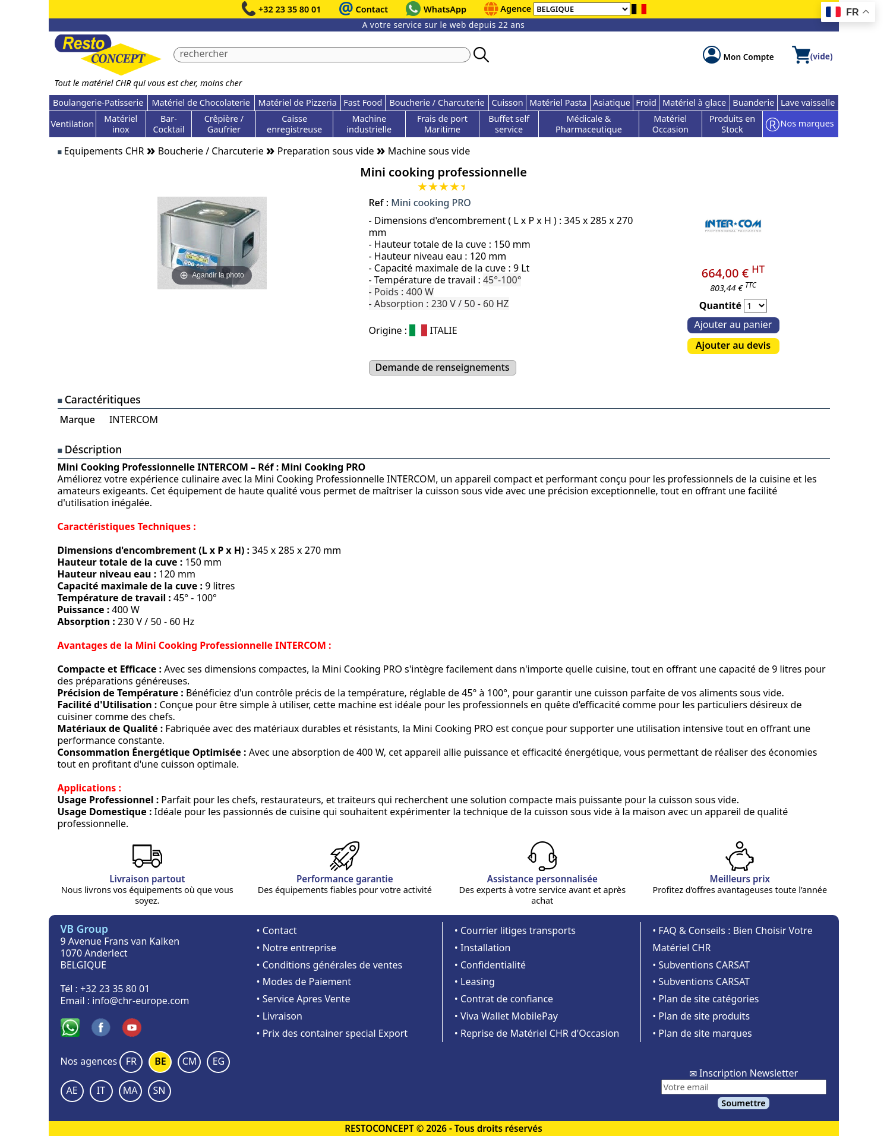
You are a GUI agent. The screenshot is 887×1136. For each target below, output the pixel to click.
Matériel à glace (694, 102)
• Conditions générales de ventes (330, 964)
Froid (646, 102)
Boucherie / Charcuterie (436, 102)
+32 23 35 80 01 (289, 9)
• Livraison (279, 1016)
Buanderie (753, 102)
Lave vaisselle (808, 102)
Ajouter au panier (733, 324)
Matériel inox (120, 124)
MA (130, 1090)
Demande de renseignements (442, 367)
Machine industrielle (369, 124)
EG (219, 1061)
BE (160, 1061)
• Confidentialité (490, 964)
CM (189, 1061)
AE (71, 1090)
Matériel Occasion (670, 124)
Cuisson (507, 102)
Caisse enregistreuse (294, 124)
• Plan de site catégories (705, 998)
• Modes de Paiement (304, 981)
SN (159, 1090)
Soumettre (743, 1103)
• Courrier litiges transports (515, 930)
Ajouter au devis (733, 345)
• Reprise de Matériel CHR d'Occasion (537, 1033)
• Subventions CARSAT (701, 964)
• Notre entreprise (297, 947)
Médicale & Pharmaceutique (588, 124)
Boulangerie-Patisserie (98, 102)
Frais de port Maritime (442, 124)
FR (131, 1061)
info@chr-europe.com (140, 1000)
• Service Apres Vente (304, 998)
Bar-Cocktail (168, 124)
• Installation (482, 947)
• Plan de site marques (702, 1033)
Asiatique (611, 102)
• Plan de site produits (701, 1016)
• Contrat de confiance (503, 998)
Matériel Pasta (558, 102)
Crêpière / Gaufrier (224, 124)
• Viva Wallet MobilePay (506, 1016)
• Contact (277, 930)
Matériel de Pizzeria (297, 102)
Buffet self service (508, 124)
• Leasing (474, 981)
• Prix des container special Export (332, 1033)
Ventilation (72, 124)
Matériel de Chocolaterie (200, 102)
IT (101, 1090)
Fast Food (362, 102)
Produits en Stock (732, 124)
